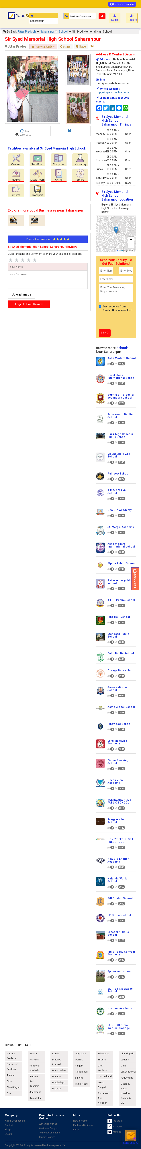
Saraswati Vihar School (118, 689)
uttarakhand (105, 1076)
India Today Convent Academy (121, 953)
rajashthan (81, 1071)
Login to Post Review (29, 304)
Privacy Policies (47, 1137)
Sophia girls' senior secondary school (121, 396)
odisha (79, 1059)
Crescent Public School (118, 933)
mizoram (57, 1088)
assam (11, 1075)
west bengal (102, 1085)
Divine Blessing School (118, 762)
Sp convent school (120, 971)
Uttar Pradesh (27, 31)
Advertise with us (48, 1123)
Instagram (115, 1126)
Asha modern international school (121, 545)
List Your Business (122, 4)
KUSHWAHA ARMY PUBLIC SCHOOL (119, 801)
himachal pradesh (35, 1068)
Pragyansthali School (116, 821)
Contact (9, 1125)
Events (8, 1134)
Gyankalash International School (121, 376)
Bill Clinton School (120, 898)
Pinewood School (119, 723)
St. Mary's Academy (120, 527)
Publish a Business (83, 1125)
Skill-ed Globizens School (120, 990)
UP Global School (119, 915)
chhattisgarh (14, 1087)
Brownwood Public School (120, 416)
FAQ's (76, 1129)
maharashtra (59, 1070)
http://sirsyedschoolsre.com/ (112, 92)
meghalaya (58, 1082)
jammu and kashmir (34, 1081)
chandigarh (127, 1053)
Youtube (114, 1132)
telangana (103, 1053)
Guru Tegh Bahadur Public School (120, 435)
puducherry (127, 1077)
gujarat (34, 1053)
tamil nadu (81, 1083)
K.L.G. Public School (121, 600)
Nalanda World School (117, 880)
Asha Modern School (121, 358)
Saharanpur (47, 31)
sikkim (79, 1077)
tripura (102, 1059)
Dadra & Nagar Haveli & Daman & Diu (126, 1093)
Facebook (115, 1121)
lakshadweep (128, 1071)
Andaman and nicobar (103, 1098)
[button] (116, 230)
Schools (122, 348)
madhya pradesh (57, 1062)
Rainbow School (118, 473)
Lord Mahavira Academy (117, 742)
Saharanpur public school (119, 582)
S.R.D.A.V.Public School (118, 492)
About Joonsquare (15, 1120)
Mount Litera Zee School (118, 455)
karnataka (35, 1098)
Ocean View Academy (115, 781)
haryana (34, 1059)
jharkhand (36, 1092)
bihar (10, 1081)
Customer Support (48, 1128)
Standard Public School (118, 635)
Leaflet (120, 251)
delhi (123, 1065)
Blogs (8, 1129)
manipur (57, 1076)
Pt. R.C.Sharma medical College (118, 1026)
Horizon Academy (119, 1008)
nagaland (80, 1053)
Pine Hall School (118, 616)
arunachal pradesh (12, 1066)
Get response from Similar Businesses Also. (116, 308)
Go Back (10, 31)
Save (81, 46)
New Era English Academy (118, 860)
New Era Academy (119, 510)
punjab (79, 1065)
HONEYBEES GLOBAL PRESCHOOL (121, 840)
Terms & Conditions (49, 1132)
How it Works (80, 1120)
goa (9, 1093)
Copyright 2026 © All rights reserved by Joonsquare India (35, 1145)
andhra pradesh (11, 1056)
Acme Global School (121, 706)
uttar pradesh (102, 1068)
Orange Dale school (120, 670)
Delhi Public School (120, 653)
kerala (55, 1053)
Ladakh (125, 1059)
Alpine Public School (121, 563)
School (63, 31)
